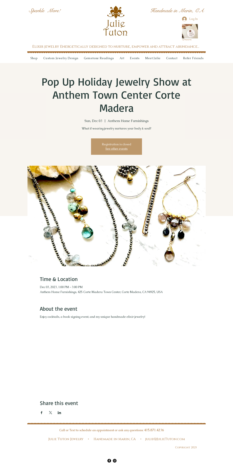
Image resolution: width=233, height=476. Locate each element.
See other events (116, 149)
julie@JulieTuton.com (165, 439)
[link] (188, 39)
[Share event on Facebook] (41, 412)
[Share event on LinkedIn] (59, 412)
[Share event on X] (50, 412)
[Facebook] (109, 461)
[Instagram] (114, 461)
